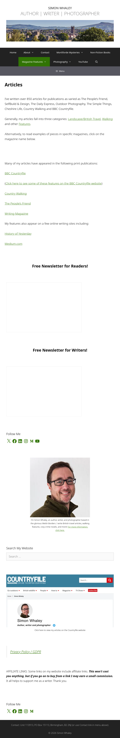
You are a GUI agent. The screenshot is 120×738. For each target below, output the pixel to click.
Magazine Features (36, 61)
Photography (64, 61)
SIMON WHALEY (60, 8)
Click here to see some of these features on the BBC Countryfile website (53, 183)
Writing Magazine (16, 214)
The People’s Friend (18, 203)
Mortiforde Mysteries (72, 52)
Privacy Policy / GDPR (25, 651)
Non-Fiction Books (100, 52)
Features (24, 124)
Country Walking (16, 193)
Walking (107, 119)
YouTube (83, 61)
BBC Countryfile (15, 173)
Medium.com (13, 244)
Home (13, 52)
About (30, 52)
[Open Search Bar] (96, 61)
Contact (45, 52)
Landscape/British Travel (84, 119)
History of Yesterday (18, 234)
